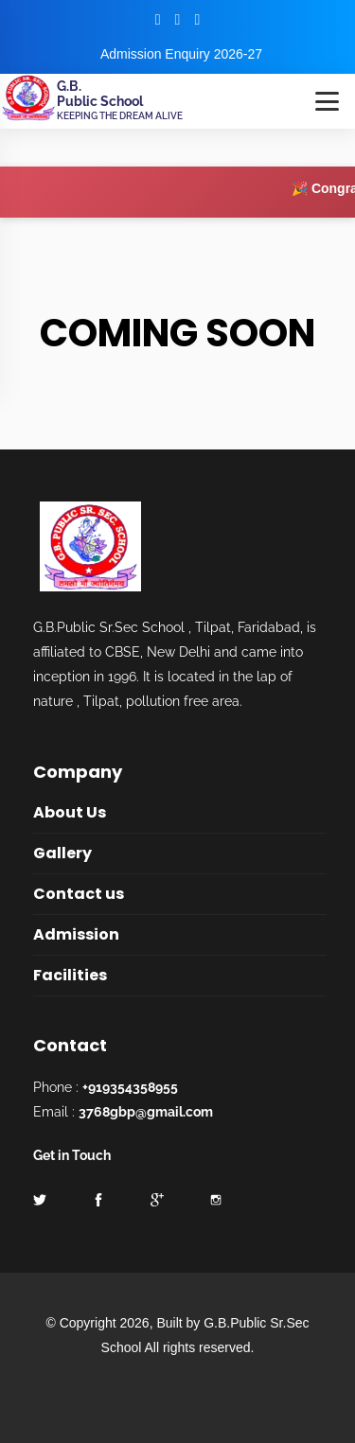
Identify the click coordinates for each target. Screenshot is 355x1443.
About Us (69, 812)
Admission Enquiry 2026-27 (181, 54)
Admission (76, 934)
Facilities (70, 975)
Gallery (62, 853)
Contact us (78, 894)
